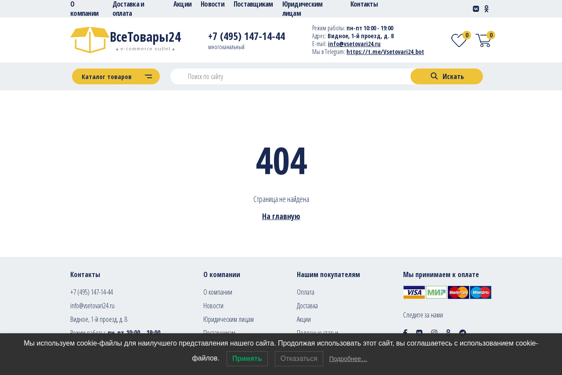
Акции (304, 319)
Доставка (307, 305)
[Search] (447, 76)
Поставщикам (219, 333)
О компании (217, 292)
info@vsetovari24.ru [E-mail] (354, 44)
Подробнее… (348, 358)
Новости (213, 305)
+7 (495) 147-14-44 (91, 292)
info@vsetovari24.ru (92, 305)
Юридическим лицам (228, 319)
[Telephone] (246, 37)
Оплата (305, 292)
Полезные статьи (317, 333)
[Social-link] (476, 9)
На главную (281, 216)
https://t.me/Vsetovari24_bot (385, 51)
